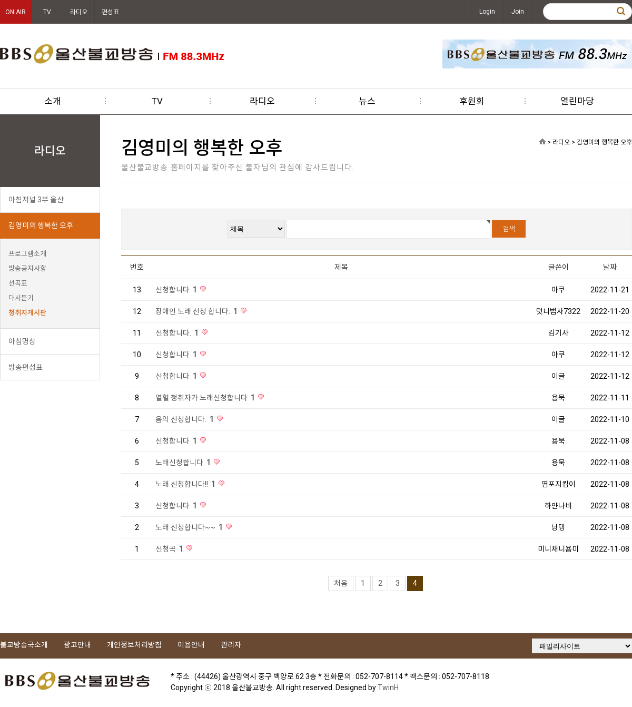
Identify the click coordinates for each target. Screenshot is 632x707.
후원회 (472, 101)
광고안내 (77, 645)
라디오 (78, 12)
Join (517, 11)
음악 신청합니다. (185, 419)
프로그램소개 (27, 254)
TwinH (388, 687)
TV (47, 12)
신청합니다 (177, 290)
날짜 (610, 267)
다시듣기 (21, 298)
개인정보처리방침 (134, 645)
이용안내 (191, 645)
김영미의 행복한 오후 (40, 225)
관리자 (231, 645)
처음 (341, 583)
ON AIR (15, 12)
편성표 (110, 12)
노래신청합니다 (183, 462)
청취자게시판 (27, 313)
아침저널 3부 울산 (36, 199)
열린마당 (577, 101)
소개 (52, 101)
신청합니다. (177, 333)
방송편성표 (25, 367)
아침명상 (22, 341)
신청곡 (170, 549)
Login (487, 11)
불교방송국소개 (24, 645)
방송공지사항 (27, 268)
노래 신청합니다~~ (189, 527)
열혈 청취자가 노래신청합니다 (205, 398)
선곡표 (17, 283)
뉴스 (367, 101)
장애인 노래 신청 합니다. (197, 311)
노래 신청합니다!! (186, 484)
